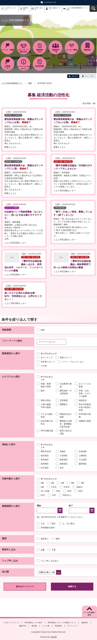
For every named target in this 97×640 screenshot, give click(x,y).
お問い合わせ (39, 8)
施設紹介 (84, 623)
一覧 (55, 51)
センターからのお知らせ (23, 68)
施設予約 (22, 626)
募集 (30, 83)
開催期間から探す (11, 506)
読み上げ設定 (89, 76)
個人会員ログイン (54, 8)
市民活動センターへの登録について (62, 623)
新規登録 (25, 8)
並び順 (5, 571)
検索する (72, 586)
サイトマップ (72, 626)
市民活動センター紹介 (33, 623)
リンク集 (45, 626)
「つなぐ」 (7, 67)
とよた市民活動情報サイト (11, 83)
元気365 (53, 637)
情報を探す (23, 51)
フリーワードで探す (12, 341)
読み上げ (75, 76)
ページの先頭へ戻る (89, 613)
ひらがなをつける (50, 2)
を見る (39, 51)
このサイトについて (10, 8)
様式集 (34, 626)
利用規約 (58, 626)
